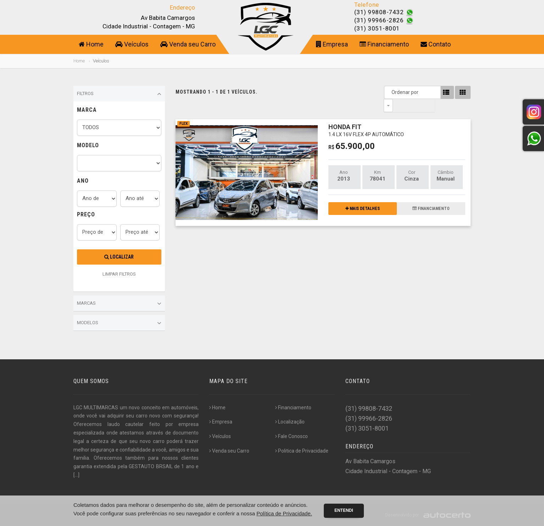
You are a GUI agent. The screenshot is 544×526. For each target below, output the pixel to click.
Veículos (132, 44)
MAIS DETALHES (362, 195)
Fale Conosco (291, 436)
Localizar (119, 257)
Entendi (343, 510)
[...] (76, 475)
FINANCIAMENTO (431, 195)
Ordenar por (390, 92)
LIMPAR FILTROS (119, 274)
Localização (290, 422)
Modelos (119, 323)
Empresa (332, 44)
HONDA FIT (366, 117)
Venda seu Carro (188, 44)
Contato (436, 44)
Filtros (119, 94)
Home (91, 44)
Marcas (119, 303)
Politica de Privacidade (301, 451)
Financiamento (384, 44)
